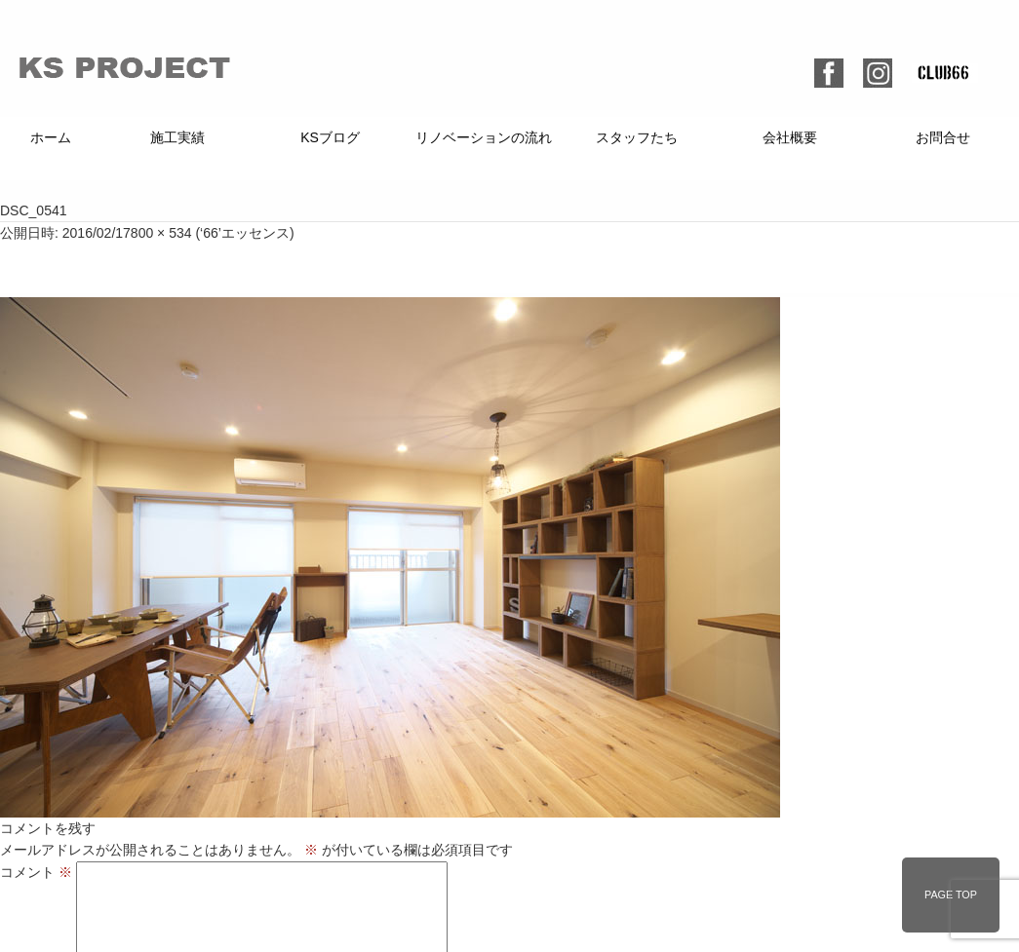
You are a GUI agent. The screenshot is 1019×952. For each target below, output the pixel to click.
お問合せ (943, 137)
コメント (36, 872)
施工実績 (177, 137)
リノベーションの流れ (483, 137)
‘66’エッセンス (245, 233)
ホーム (50, 137)
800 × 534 (161, 233)
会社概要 (790, 137)
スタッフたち (637, 137)
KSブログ (330, 137)
